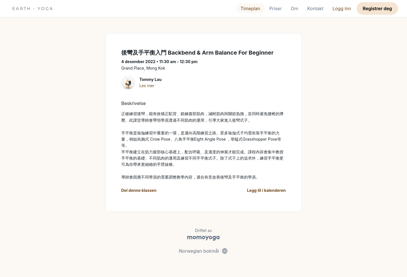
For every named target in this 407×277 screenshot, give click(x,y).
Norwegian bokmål (203, 251)
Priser (275, 8)
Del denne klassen (139, 190)
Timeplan (250, 8)
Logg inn (341, 8)
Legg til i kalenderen (266, 190)
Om (294, 8)
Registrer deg (377, 8)
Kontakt (315, 8)
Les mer (146, 85)
